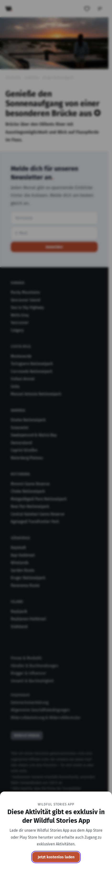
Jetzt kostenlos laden (56, 857)
